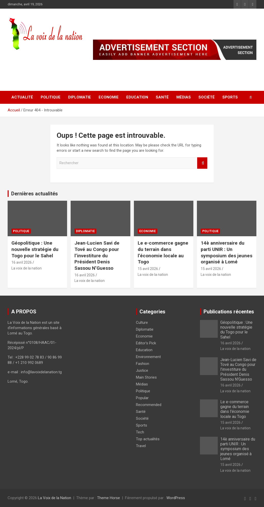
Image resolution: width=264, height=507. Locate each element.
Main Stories (146, 377)
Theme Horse (108, 498)
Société (206, 97)
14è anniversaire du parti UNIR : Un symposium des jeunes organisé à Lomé (226, 252)
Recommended (148, 404)
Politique (50, 97)
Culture (142, 322)
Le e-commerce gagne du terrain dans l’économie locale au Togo (163, 252)
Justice (142, 370)
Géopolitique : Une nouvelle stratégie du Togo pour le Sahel (34, 249)
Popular (142, 398)
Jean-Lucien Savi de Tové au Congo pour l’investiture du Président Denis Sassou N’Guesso (96, 255)
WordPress (175, 498)
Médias (183, 97)
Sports (230, 97)
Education (137, 97)
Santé (162, 97)
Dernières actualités (34, 194)
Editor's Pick (146, 343)
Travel (141, 446)
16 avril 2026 (21, 262)
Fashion (142, 363)
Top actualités (148, 439)
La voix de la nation (26, 268)
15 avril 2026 (148, 269)
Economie (109, 97)
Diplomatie (79, 97)
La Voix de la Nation (54, 498)
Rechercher (202, 163)
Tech (140, 432)
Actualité (22, 97)
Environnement (148, 356)
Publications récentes (229, 312)
